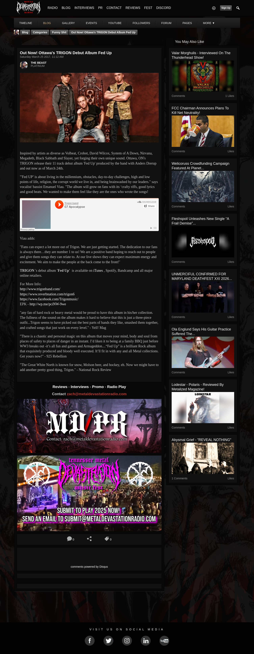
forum (166, 23)
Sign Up (225, 8)
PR (100, 8)
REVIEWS (133, 8)
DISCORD (163, 8)
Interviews (80, 387)
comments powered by (89, 566)
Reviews (60, 387)
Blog (25, 32)
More (209, 23)
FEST (148, 8)
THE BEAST (38, 62)
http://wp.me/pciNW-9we (48, 304)
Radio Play (116, 387)
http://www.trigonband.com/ (40, 289)
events (91, 23)
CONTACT (114, 8)
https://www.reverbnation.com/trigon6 (47, 294)
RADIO (53, 8)
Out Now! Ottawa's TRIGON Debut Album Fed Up (103, 32)
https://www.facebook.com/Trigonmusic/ (49, 299)
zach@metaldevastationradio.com (97, 394)
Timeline (25, 23)
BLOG (66, 8)
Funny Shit (59, 32)
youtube (115, 23)
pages (187, 23)
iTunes (98, 271)
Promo (98, 387)
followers (141, 23)
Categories (40, 32)
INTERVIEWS (84, 8)
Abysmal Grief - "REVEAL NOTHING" (201, 440)
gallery (68, 23)
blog (47, 23)
